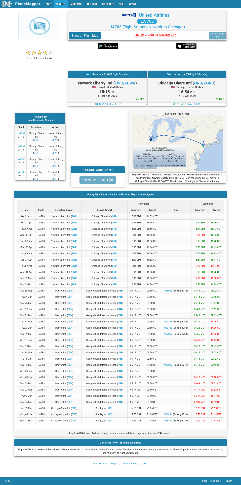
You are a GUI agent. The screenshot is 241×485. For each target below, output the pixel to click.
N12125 (168, 321)
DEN (70, 290)
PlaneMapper (100, 463)
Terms (205, 480)
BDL (110, 408)
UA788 (144, 463)
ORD (36, 140)
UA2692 (21, 146)
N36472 (168, 420)
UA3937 (21, 172)
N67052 (168, 334)
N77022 (168, 365)
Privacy (230, 480)
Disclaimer (217, 480)
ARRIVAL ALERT (217, 35)
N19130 (168, 327)
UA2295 (21, 159)
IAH (120, 290)
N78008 (168, 290)
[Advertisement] (147, 59)
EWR (55, 140)
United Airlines (154, 15)
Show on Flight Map (85, 35)
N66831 (168, 414)
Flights (114, 463)
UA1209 (21, 133)
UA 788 (147, 21)
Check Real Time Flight (97, 180)
